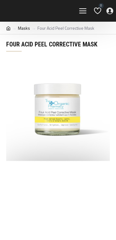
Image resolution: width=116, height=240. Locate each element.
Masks (24, 28)
